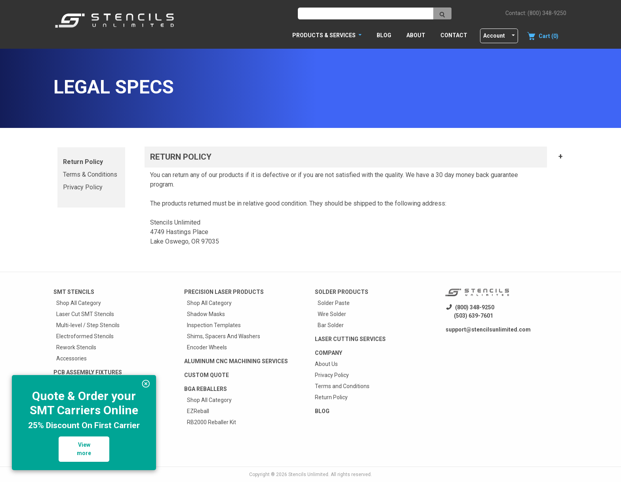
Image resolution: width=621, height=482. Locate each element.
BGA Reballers (205, 389)
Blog (384, 35)
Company (328, 353)
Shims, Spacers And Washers (223, 336)
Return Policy (83, 162)
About (415, 35)
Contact (453, 35)
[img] (146, 384)
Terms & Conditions (90, 174)
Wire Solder (332, 314)
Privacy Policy (83, 187)
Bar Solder (331, 325)
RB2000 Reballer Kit (211, 422)
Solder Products (341, 292)
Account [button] (494, 35)
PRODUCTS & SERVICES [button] (324, 35)
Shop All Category (78, 303)
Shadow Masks (206, 314)
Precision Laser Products (224, 292)
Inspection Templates (214, 325)
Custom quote (206, 375)
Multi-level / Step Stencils (88, 325)
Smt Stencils (73, 292)
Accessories (71, 358)
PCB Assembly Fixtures (87, 372)
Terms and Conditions (342, 386)
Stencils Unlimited (308, 474)
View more (84, 449)
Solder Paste (334, 303)
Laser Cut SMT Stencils (85, 314)
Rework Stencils (76, 347)
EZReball (198, 411)
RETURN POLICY (180, 157)
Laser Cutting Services (350, 339)
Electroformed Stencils (85, 336)
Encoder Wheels (207, 347)
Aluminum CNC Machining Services (236, 361)
